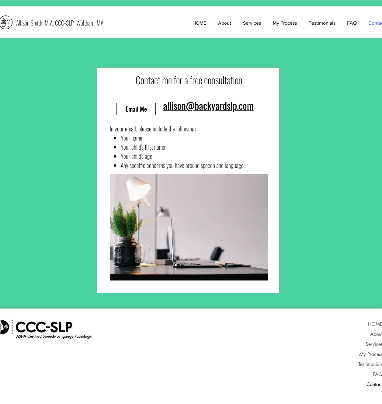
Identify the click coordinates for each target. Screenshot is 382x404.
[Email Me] (136, 109)
